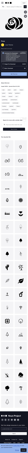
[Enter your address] (14, 428)
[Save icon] (25, 12)
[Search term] (15, 6)
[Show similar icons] (25, 16)
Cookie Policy (16, 445)
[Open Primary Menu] (2, 3)
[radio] (14, 56)
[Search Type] (3, 6)
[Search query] (14, 125)
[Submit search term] (25, 6)
